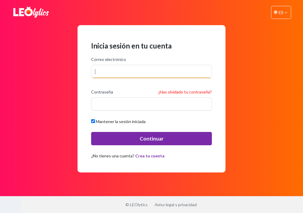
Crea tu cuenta (150, 155)
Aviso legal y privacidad (176, 204)
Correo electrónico (108, 59)
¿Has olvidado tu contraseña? (185, 91)
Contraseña (102, 91)
